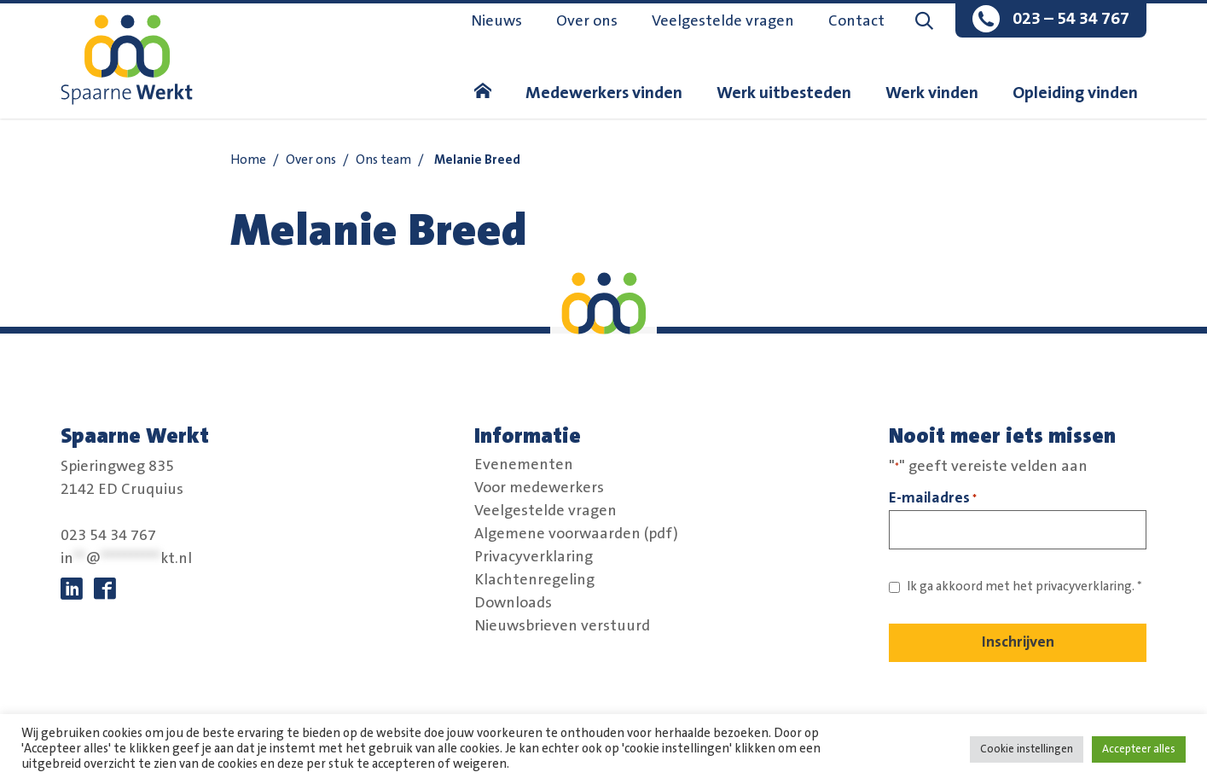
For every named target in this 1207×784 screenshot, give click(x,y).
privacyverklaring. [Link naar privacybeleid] (1085, 586)
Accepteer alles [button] (1138, 749)
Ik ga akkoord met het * (1024, 586)
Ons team (383, 160)
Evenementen (523, 464)
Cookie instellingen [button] (1026, 749)
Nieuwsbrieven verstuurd (562, 626)
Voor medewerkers (539, 488)
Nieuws (496, 21)
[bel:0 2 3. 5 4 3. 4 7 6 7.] (1050, 20)
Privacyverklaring (533, 557)
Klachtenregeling (534, 580)
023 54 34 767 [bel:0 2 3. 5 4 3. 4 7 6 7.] (108, 535)
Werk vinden (931, 93)
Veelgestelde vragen (723, 21)
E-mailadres (933, 498)
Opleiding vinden (1075, 93)
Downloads (513, 603)
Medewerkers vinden (603, 93)
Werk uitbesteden (784, 93)
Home (248, 160)
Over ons (587, 21)
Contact (856, 21)
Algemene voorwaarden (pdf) (576, 534)
